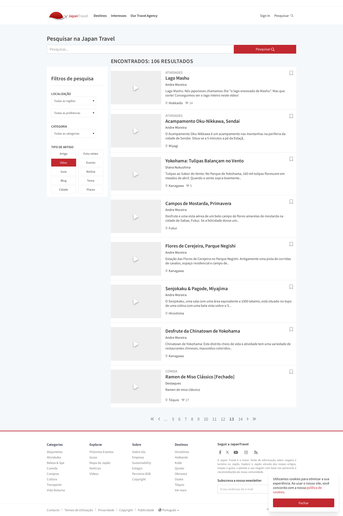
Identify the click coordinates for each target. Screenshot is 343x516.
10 (206, 419)
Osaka (179, 479)
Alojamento (55, 452)
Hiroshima (182, 452)
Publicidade (146, 510)
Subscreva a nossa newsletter (239, 481)
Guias (93, 457)
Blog (63, 181)
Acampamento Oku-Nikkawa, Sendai (202, 121)
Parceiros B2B (141, 474)
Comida (52, 468)
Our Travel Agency (144, 15)
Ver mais (180, 490)
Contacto (53, 510)
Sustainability (141, 463)
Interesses (118, 15)
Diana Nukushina (178, 167)
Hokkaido (181, 457)
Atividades (54, 457)
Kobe (178, 463)
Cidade (63, 189)
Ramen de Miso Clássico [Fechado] (199, 377)
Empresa (138, 457)
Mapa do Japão (99, 463)
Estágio (137, 468)
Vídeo (63, 163)
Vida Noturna (56, 490)
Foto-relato (90, 154)
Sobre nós (138, 452)
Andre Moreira (176, 84)
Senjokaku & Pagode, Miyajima (196, 288)
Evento (90, 163)
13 (231, 419)
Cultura (52, 479)
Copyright (139, 479)
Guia (63, 172)
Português (168, 510)
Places (91, 189)
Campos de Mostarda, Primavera (198, 203)
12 (223, 419)
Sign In (265, 15)
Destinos (100, 15)
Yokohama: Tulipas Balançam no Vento (204, 161)
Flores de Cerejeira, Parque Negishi (200, 246)
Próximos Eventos (101, 452)
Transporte (54, 485)
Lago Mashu (177, 78)
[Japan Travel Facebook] (220, 452)
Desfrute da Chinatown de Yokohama (202, 331)
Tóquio (179, 485)
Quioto (179, 468)
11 (214, 419)
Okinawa (181, 474)
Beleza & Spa (55, 463)
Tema (90, 181)
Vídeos (93, 474)
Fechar (304, 503)
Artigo (64, 154)
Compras (53, 474)
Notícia (90, 172)
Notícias (95, 468)
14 (240, 419)
